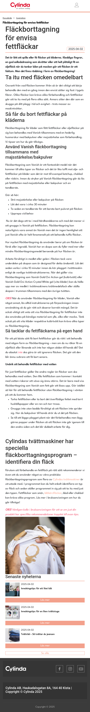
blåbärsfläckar (53, 493)
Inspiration (20, 18)
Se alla (45, 653)
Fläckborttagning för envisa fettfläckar (26, 23)
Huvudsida (7, 18)
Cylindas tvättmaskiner (66, 479)
